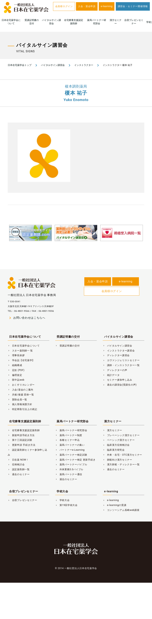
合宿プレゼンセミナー (133, 22)
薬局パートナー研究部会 (96, 22)
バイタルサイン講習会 (51, 22)
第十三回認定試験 (20, 440)
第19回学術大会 (66, 505)
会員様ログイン (64, 6)
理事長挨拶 (16, 355)
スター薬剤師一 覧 (20, 350)
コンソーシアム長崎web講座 (121, 510)
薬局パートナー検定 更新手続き (75, 459)
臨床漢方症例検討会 (116, 445)
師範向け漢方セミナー (117, 459)
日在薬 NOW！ (18, 459)
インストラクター (83, 65)
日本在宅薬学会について (11, 22)
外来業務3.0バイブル (69, 469)
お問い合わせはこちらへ (26, 318)
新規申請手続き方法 (21, 435)
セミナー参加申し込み (117, 379)
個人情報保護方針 (20, 404)
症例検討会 (16, 464)
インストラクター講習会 (119, 350)
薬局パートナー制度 (68, 435)
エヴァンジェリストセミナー (121, 360)
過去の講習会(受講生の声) (120, 384)
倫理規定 (15, 375)
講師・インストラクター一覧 (121, 365)
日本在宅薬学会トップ (19, 65)
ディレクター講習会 (116, 355)
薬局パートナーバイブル (71, 464)
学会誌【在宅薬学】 (21, 360)
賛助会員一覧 (17, 399)
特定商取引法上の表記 (22, 409)
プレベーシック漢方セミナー (121, 435)
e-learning (106, 6)
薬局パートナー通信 (68, 474)
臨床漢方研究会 (114, 450)
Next (148, 240)
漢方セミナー (116, 22)
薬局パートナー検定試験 (71, 454)
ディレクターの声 (115, 370)
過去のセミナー (19, 474)
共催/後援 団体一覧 (21, 394)
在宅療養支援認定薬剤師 (73, 22)
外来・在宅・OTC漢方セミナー (122, 454)
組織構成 (15, 365)
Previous (3, 240)
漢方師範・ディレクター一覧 (121, 464)
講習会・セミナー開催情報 (133, 6)
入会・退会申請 (87, 6)
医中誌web (16, 379)
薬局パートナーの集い (70, 445)
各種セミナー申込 (67, 440)
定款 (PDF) (16, 370)
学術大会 (62, 491)
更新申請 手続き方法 (21, 445)
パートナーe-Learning (70, 450)
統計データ (111, 375)
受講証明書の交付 (32, 22)
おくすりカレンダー (21, 384)
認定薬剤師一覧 (19, 469)
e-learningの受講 (114, 505)
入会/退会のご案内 (20, 389)
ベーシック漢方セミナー (119, 440)
